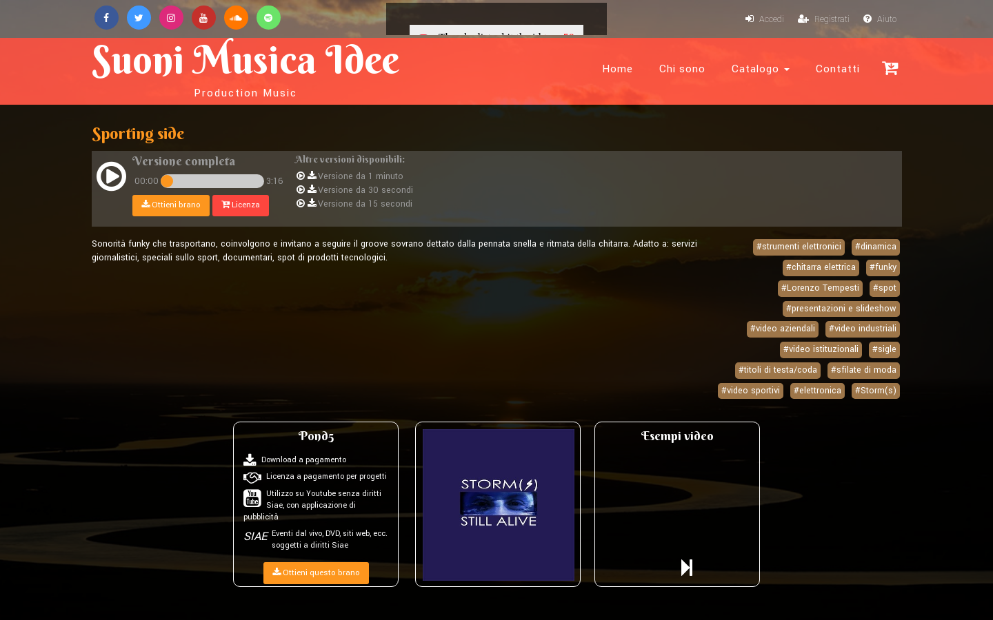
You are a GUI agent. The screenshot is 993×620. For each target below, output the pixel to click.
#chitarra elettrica (821, 267)
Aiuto (879, 19)
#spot (884, 288)
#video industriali (862, 328)
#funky (883, 267)
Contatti (838, 68)
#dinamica (875, 246)
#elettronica (817, 390)
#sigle (884, 349)
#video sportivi (750, 390)
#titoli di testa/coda (778, 370)
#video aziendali (782, 328)
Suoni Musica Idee (245, 67)
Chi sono (682, 68)
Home (617, 68)
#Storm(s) (875, 390)
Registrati (824, 19)
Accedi (764, 19)
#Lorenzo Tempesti (820, 288)
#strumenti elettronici (798, 246)
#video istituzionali (821, 349)
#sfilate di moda (863, 370)
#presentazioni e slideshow (841, 308)
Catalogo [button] (761, 68)
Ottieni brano (171, 205)
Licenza (240, 205)
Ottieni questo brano (316, 573)
